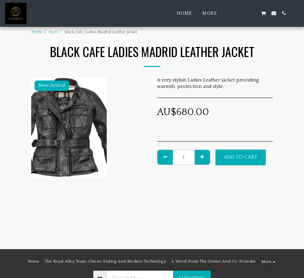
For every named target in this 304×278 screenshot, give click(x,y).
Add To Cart (240, 157)
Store (53, 32)
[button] (233, 13)
